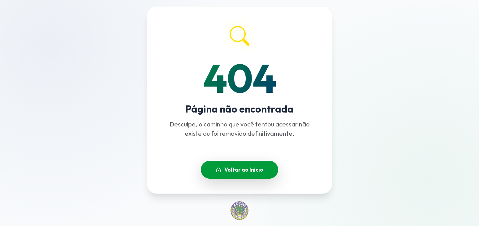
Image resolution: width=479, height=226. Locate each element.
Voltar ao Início (239, 169)
